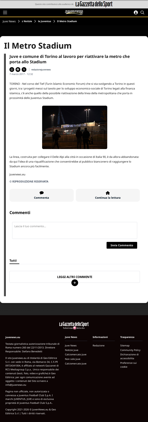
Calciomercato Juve (75, 354)
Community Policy (130, 350)
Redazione (99, 345)
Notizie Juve (71, 350)
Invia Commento (122, 245)
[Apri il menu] (5, 12)
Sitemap (125, 345)
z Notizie (27, 21)
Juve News (9, 21)
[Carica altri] (74, 282)
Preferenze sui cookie (128, 364)
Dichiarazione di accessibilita (129, 356)
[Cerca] (143, 12)
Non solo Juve (72, 359)
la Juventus (44, 21)
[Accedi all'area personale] (136, 12)
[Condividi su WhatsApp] (11, 69)
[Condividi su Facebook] (18, 69)
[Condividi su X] (24, 69)
